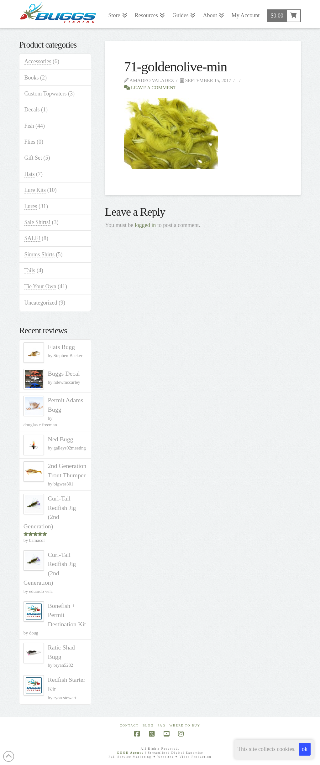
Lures (30, 206)
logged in (145, 225)
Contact (129, 725)
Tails (29, 270)
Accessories (37, 61)
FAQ (161, 725)
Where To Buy (184, 725)
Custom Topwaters (45, 93)
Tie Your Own (40, 286)
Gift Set (33, 158)
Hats (29, 174)
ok (304, 749)
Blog (148, 725)
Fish (29, 126)
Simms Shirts (39, 254)
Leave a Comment (150, 87)
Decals (32, 109)
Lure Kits (35, 190)
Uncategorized (40, 303)
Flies (29, 142)
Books (31, 77)
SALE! (32, 238)
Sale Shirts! (37, 222)
